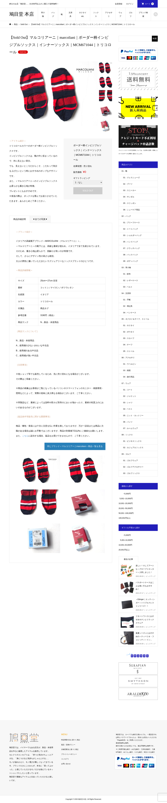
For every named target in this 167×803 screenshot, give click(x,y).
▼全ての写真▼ (40, 219)
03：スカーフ (128, 338)
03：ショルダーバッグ (132, 235)
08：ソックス (127, 435)
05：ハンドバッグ (130, 242)
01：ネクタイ (128, 325)
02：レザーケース (130, 280)
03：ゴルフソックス (131, 473)
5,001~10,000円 (126, 498)
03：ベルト (128, 287)
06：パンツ (128, 422)
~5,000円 (127, 494)
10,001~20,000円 (126, 503)
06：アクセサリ (128, 358)
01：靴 (124, 171)
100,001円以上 (125, 518)
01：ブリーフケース (131, 222)
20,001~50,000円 (126, 508)
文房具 (70, 14)
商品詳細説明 (19, 219)
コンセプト (65, 759)
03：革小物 (126, 267)
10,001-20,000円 (125, 545)
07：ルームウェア (130, 428)
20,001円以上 (124, 550)
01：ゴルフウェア (130, 460)
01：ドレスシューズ (131, 177)
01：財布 (127, 274)
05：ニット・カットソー (133, 415)
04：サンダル (128, 197)
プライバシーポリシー (69, 754)
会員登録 (118, 4)
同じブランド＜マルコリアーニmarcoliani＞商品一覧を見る (75, 446)
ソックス (96, 14)
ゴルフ (130, 14)
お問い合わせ (66, 764)
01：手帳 (127, 300)
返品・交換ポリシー (68, 745)
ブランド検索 (143, 14)
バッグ (53, 14)
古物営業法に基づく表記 (69, 749)
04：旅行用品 (128, 377)
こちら (25, 436)
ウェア (120, 14)
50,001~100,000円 (126, 513)
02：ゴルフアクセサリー (133, 467)
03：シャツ (128, 403)
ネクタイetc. (82, 14)
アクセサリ (108, 14)
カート (149, 3)
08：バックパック (130, 255)
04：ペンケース (129, 313)
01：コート (128, 390)
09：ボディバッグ (130, 261)
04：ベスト (128, 409)
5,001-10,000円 (126, 540)
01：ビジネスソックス (132, 441)
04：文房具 (126, 293)
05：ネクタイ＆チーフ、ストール (135, 319)
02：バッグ (126, 216)
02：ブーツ (128, 184)
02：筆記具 (128, 306)
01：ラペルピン (129, 364)
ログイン (129, 4)
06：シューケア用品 (131, 210)
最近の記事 (128, 559)
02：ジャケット (129, 396)
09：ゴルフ (126, 454)
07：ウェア (126, 383)
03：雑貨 (127, 370)
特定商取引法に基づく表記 (70, 740)
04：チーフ (128, 345)
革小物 (43, 14)
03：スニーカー (129, 190)
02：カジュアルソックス (133, 447)
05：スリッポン (129, 203)
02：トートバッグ (130, 229)
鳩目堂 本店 (21, 14)
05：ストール (128, 351)
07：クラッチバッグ (131, 248)
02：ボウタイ (128, 332)
